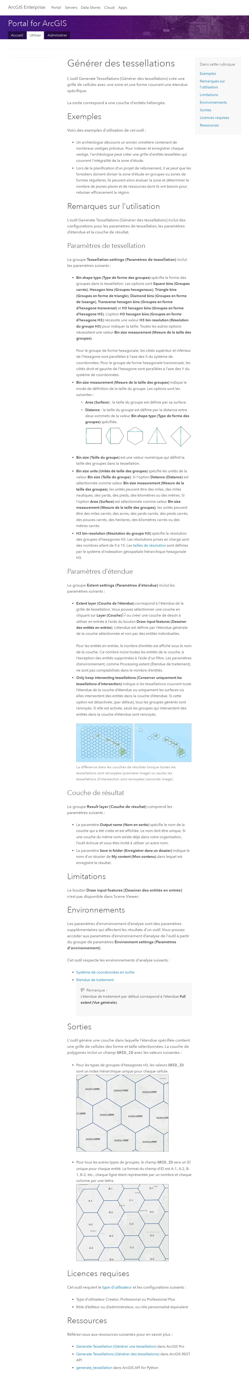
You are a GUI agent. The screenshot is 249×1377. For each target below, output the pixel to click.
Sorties (205, 110)
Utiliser (35, 35)
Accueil (17, 35)
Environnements (213, 102)
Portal (56, 7)
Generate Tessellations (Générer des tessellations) (117, 1353)
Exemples (208, 73)
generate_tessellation (94, 1367)
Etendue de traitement (95, 980)
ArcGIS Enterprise (26, 7)
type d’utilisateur (117, 1286)
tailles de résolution (149, 545)
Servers (71, 7)
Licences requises (214, 117)
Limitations (209, 95)
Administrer (57, 35)
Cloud (109, 7)
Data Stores (90, 7)
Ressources (209, 125)
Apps (122, 7)
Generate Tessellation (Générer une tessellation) (116, 1346)
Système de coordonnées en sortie (105, 972)
